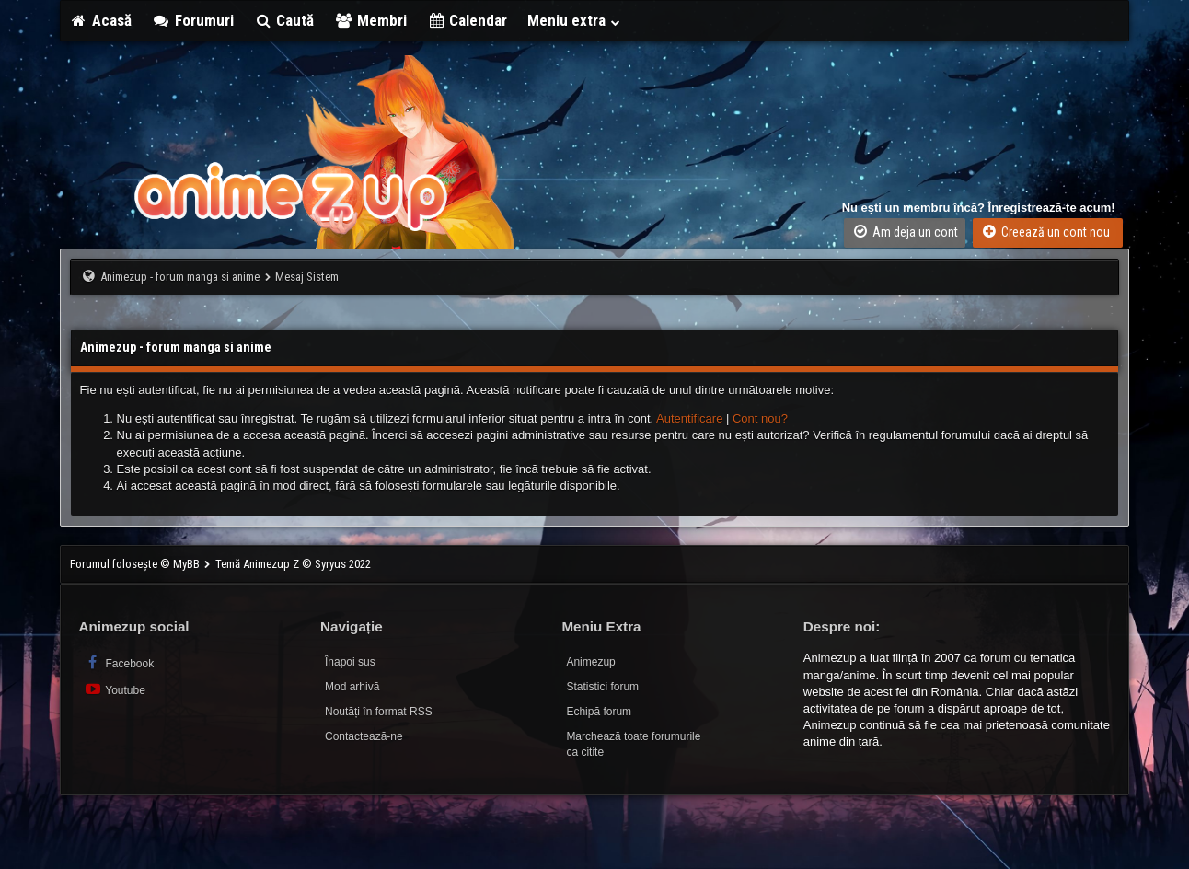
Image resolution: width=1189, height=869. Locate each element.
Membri (370, 20)
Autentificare (689, 418)
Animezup (590, 661)
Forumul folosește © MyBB (136, 564)
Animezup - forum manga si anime (180, 277)
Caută (284, 20)
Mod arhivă (352, 686)
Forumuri (193, 20)
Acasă (101, 20)
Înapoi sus (350, 661)
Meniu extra (574, 20)
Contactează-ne (364, 736)
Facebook (119, 662)
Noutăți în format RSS (379, 711)
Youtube (114, 689)
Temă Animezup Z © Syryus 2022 (293, 564)
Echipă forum (598, 711)
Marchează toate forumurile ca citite (633, 744)
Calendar (467, 20)
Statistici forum (602, 686)
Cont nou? (760, 418)
